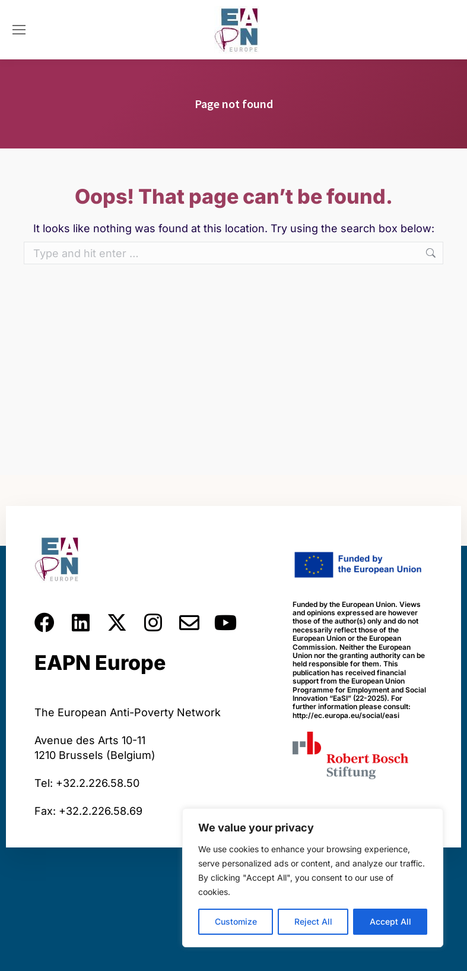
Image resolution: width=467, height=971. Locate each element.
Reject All (313, 921)
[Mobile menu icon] (19, 30)
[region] (312, 877)
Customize (236, 921)
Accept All (390, 921)
